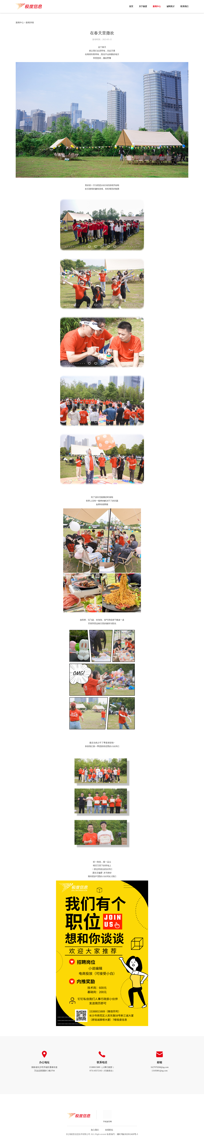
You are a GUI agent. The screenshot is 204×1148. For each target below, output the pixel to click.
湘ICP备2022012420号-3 (127, 1134)
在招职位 (109, 1130)
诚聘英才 (171, 6)
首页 (131, 6)
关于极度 (143, 6)
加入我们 (95, 1130)
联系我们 (184, 6)
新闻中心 (157, 6)
